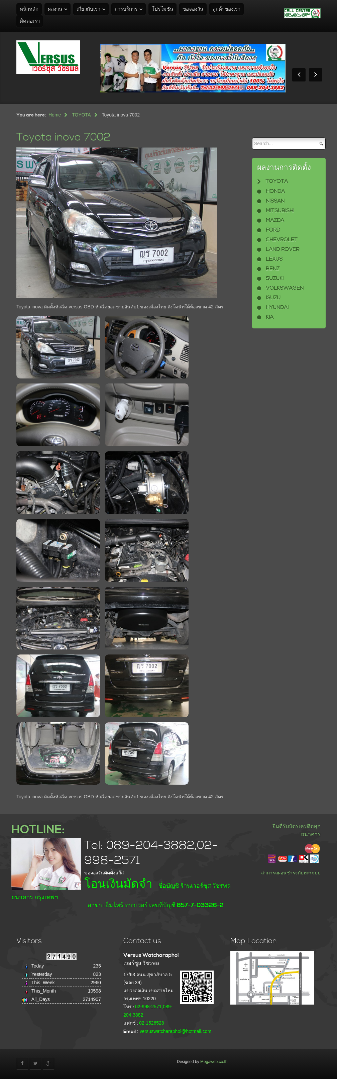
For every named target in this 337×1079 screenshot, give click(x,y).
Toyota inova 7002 (63, 137)
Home (54, 114)
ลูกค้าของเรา (226, 9)
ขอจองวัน (193, 9)
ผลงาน (55, 9)
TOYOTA (81, 114)
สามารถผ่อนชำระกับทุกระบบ (291, 872)
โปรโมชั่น (162, 9)
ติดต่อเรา (30, 21)
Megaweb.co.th (213, 1061)
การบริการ (126, 9)
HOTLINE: (38, 830)
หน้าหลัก (29, 9)
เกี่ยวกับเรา (88, 9)
